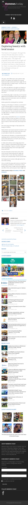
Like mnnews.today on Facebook (10, 246)
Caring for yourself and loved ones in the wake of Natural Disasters (17, 385)
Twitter (21, 170)
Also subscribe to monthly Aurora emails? (11, 479)
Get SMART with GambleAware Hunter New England (16, 352)
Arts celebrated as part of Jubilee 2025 (17, 288)
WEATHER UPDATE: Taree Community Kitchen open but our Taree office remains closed (17, 392)
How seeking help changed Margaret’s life (15, 358)
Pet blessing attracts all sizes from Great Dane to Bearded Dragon (16, 301)
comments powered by (8, 239)
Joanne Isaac (14, 218)
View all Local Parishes (7, 244)
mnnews (14, 3)
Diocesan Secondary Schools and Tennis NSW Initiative (16, 403)
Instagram (4, 172)
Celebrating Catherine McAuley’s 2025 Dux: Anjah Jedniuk (17, 346)
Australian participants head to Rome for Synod (16, 318)
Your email (4, 473)
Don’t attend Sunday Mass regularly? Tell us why (15, 331)
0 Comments (6, 75)
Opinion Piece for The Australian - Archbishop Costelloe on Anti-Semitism (17, 282)
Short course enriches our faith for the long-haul (17, 337)
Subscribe (4, 484)
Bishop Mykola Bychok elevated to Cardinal (17, 294)
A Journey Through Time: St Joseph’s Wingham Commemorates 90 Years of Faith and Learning (17, 378)
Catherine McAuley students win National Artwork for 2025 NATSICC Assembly (16, 371)
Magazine (20, 225)
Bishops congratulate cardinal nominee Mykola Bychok (16, 313)
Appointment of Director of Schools (15, 397)
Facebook (16, 170)
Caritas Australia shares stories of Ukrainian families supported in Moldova (17, 325)
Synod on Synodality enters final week (17, 307)
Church (10, 210)
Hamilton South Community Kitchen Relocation (16, 364)
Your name (4, 467)
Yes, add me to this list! (8, 481)
